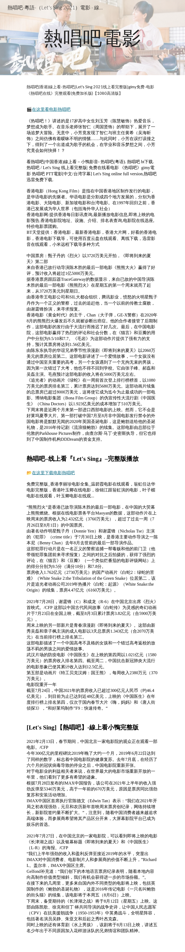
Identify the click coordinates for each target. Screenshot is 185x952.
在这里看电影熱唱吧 (51, 109)
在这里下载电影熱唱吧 (53, 472)
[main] (92, 37)
